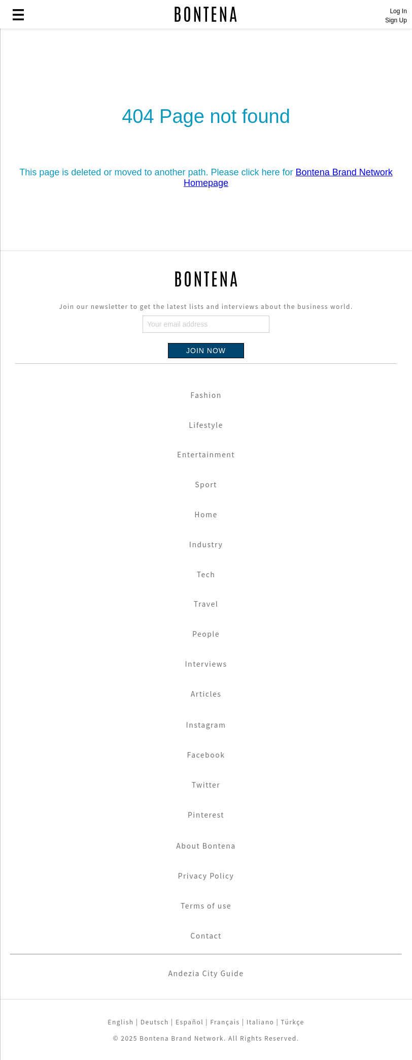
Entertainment (206, 454)
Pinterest (206, 814)
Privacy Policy (206, 875)
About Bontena (206, 845)
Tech (206, 574)
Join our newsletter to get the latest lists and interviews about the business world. (206, 306)
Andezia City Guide (206, 973)
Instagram (206, 725)
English (120, 1021)
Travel (206, 604)
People (206, 634)
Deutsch (155, 1021)
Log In (398, 11)
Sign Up (396, 20)
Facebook (206, 755)
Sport (206, 484)
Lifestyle (206, 425)
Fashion (205, 395)
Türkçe (292, 1021)
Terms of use (206, 905)
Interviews (206, 664)
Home (205, 514)
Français (224, 1021)
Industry (206, 544)
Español (189, 1021)
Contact (205, 935)
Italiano (260, 1021)
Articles (206, 694)
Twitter (206, 785)
